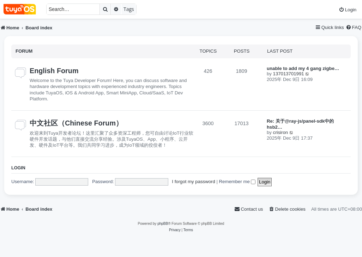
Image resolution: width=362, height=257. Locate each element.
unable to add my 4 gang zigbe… (303, 68)
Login (18, 167)
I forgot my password (193, 181)
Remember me (237, 181)
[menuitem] (347, 10)
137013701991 (288, 73)
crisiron (280, 132)
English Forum (54, 71)
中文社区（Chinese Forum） (76, 123)
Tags (128, 9)
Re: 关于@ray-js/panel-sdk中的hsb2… (300, 124)
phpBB (162, 224)
